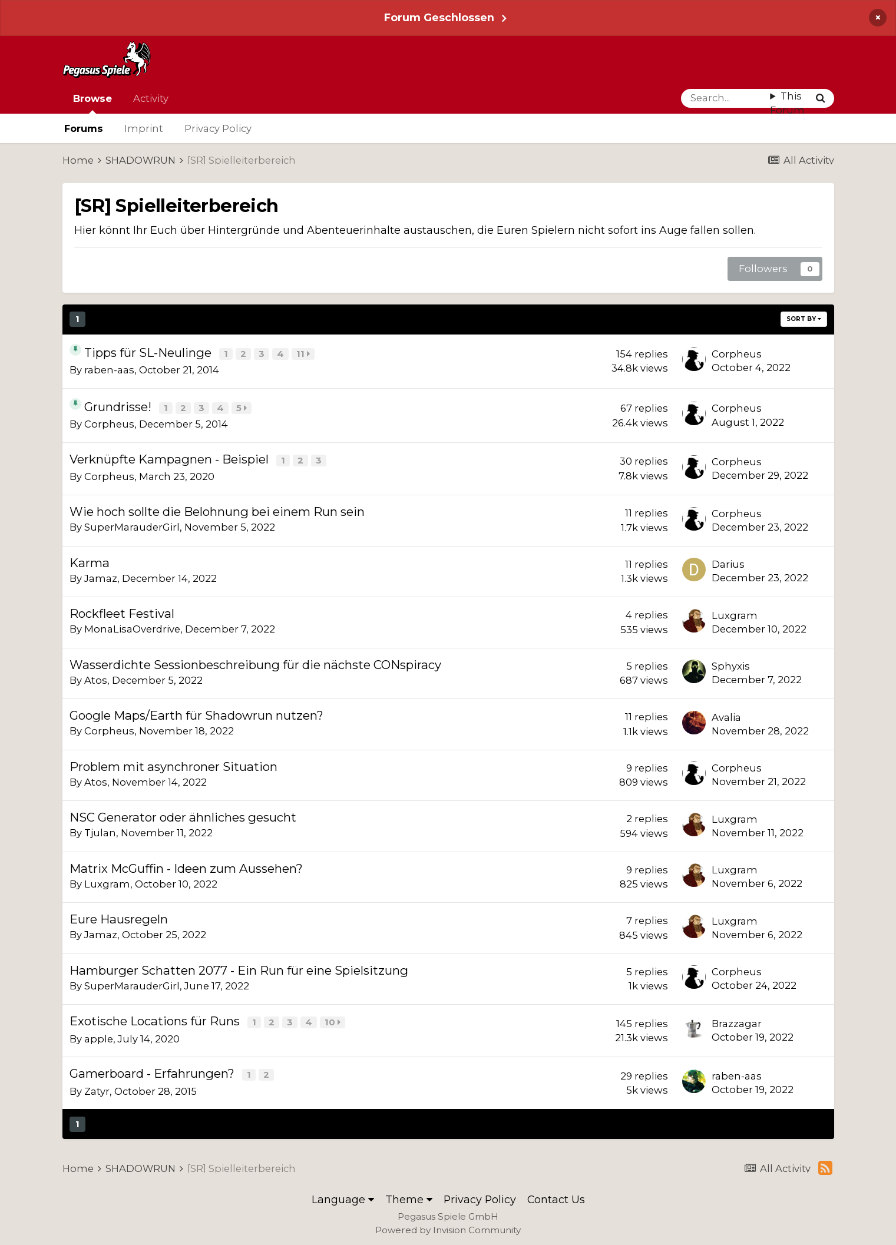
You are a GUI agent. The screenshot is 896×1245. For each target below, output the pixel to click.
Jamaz (100, 576)
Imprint (143, 128)
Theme (408, 1195)
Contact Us (556, 1195)
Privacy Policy (218, 128)
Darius (728, 562)
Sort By (803, 319)
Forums (83, 128)
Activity (150, 98)
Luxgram (735, 613)
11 (304, 353)
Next (201, 319)
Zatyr (97, 1087)
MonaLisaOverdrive (132, 627)
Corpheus (737, 354)
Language (343, 1195)
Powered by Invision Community (448, 1225)
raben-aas (109, 369)
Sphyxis (731, 664)
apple (98, 1035)
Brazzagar (737, 1021)
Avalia (726, 715)
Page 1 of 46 (285, 319)
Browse (92, 103)
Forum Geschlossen (439, 17)
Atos (95, 678)
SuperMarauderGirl (132, 525)
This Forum (787, 103)
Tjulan (100, 830)
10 (334, 1019)
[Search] (726, 98)
